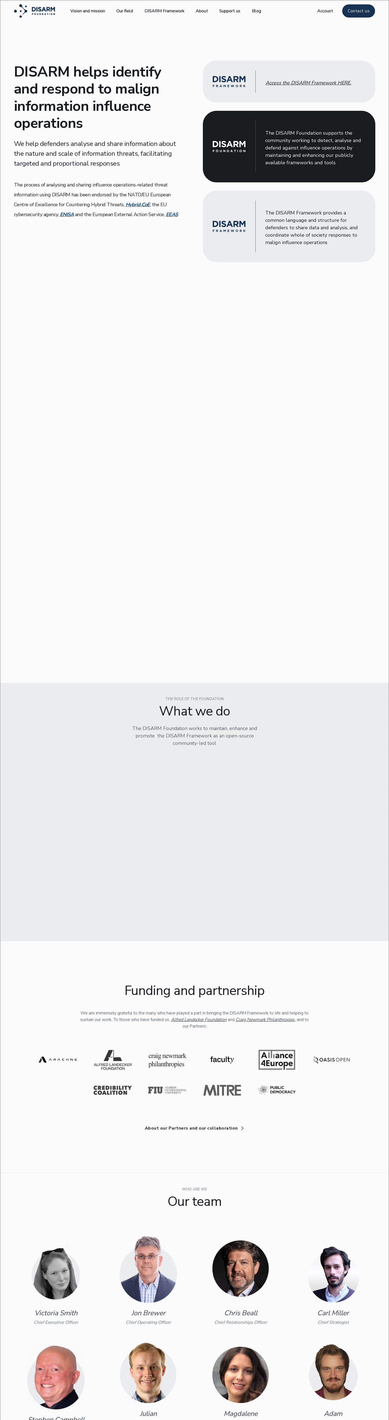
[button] (325, 11)
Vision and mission (87, 11)
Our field (124, 11)
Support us (229, 11)
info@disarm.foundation (257, 1413)
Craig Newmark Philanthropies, (266, 910)
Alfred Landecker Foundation (199, 910)
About (202, 11)
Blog (256, 11)
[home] (34, 11)
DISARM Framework (165, 11)
